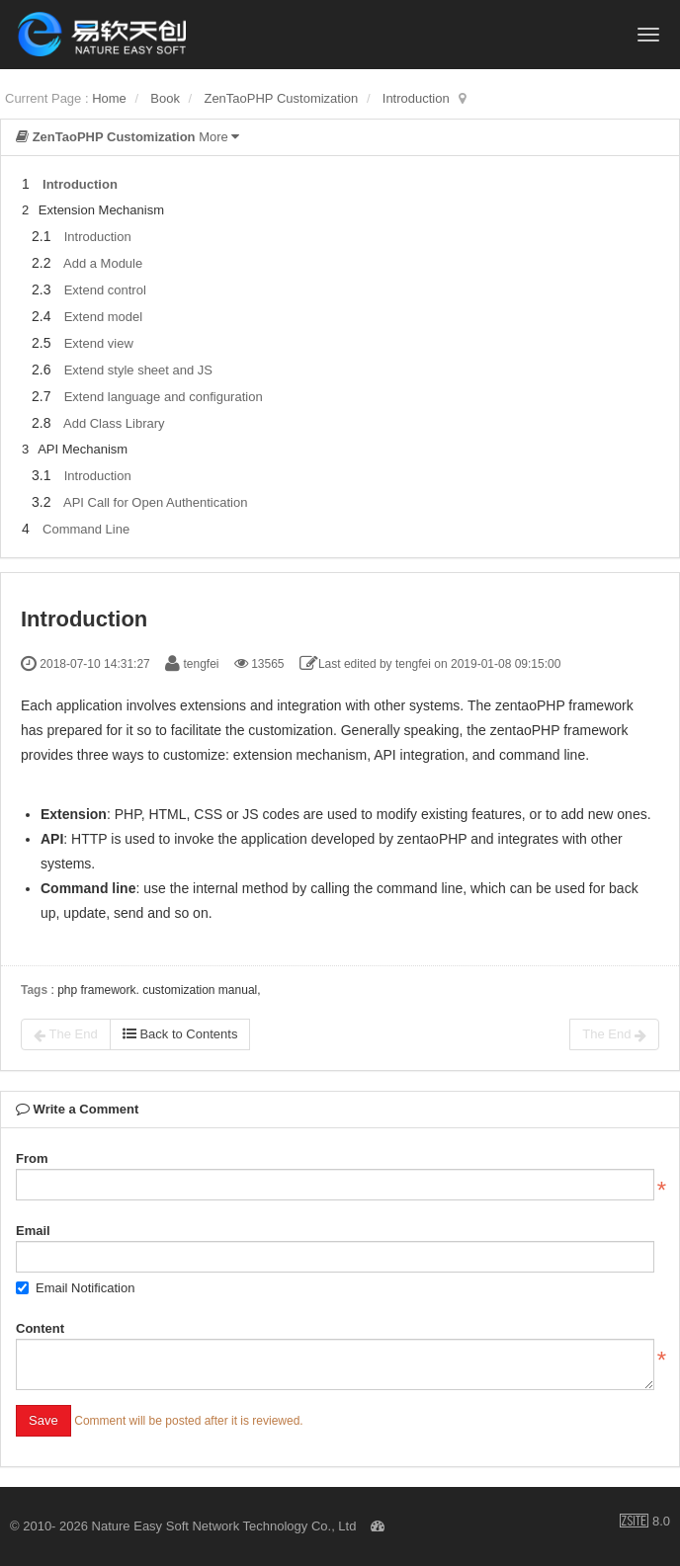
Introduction (416, 98)
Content (40, 1328)
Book (165, 98)
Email (33, 1230)
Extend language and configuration (163, 396)
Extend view (98, 343)
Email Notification (75, 1287)
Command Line (85, 529)
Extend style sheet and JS (138, 370)
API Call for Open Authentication (155, 502)
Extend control (105, 290)
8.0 (645, 1522)
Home (109, 98)
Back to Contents (180, 1034)
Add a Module (102, 263)
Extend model (103, 316)
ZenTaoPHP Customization (281, 98)
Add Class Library (114, 423)
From (32, 1158)
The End (66, 1034)
